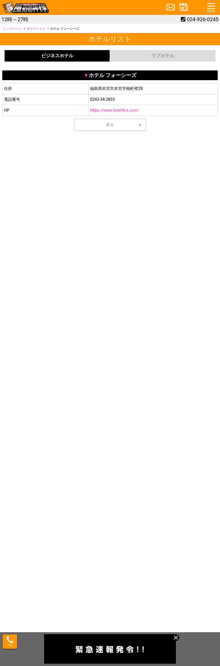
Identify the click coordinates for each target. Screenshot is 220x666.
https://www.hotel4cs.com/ (114, 110)
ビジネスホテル (57, 55)
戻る (110, 125)
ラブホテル (162, 55)
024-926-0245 (203, 19)
